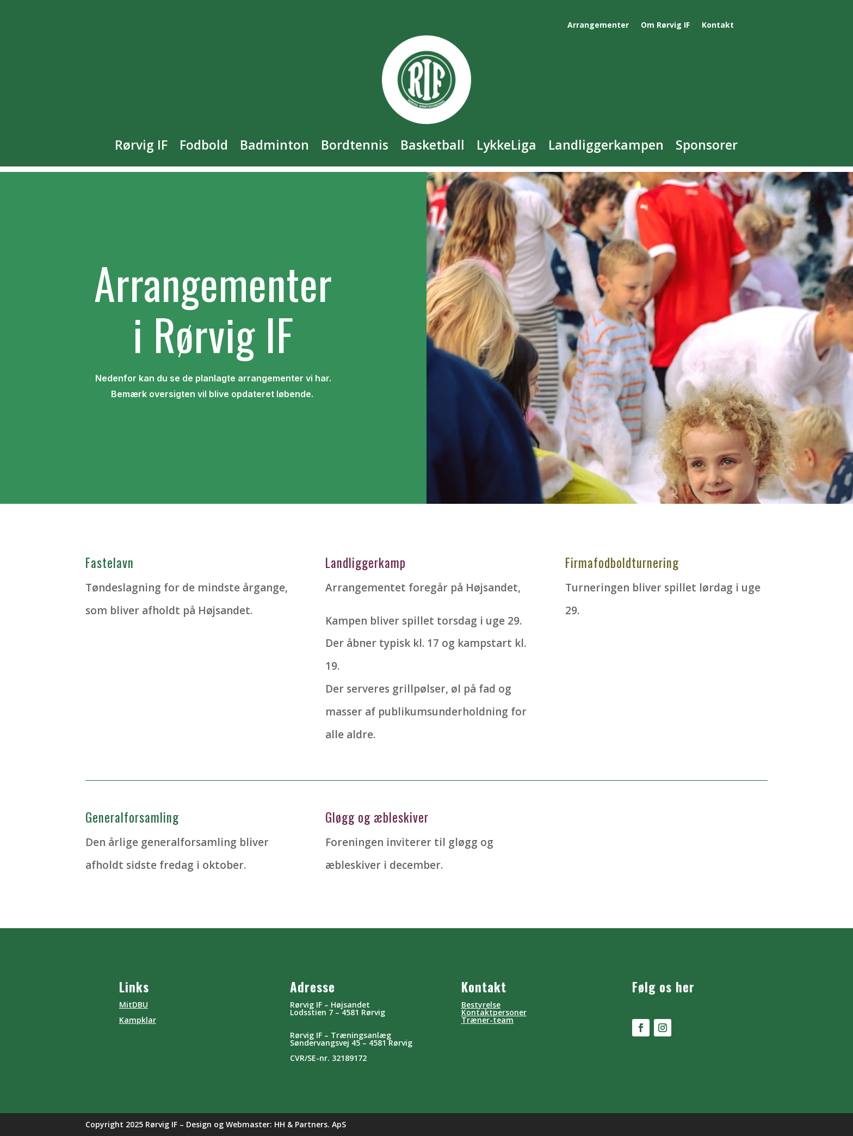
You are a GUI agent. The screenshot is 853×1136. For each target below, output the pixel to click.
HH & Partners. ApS (310, 1124)
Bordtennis (354, 144)
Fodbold (204, 144)
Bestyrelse (480, 1004)
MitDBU (133, 1004)
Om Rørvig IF (665, 25)
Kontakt (718, 25)
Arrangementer (598, 25)
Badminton (274, 144)
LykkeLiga (506, 144)
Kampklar (137, 1020)
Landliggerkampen (606, 144)
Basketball (432, 144)
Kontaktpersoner (494, 1012)
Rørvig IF (141, 144)
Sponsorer (707, 144)
